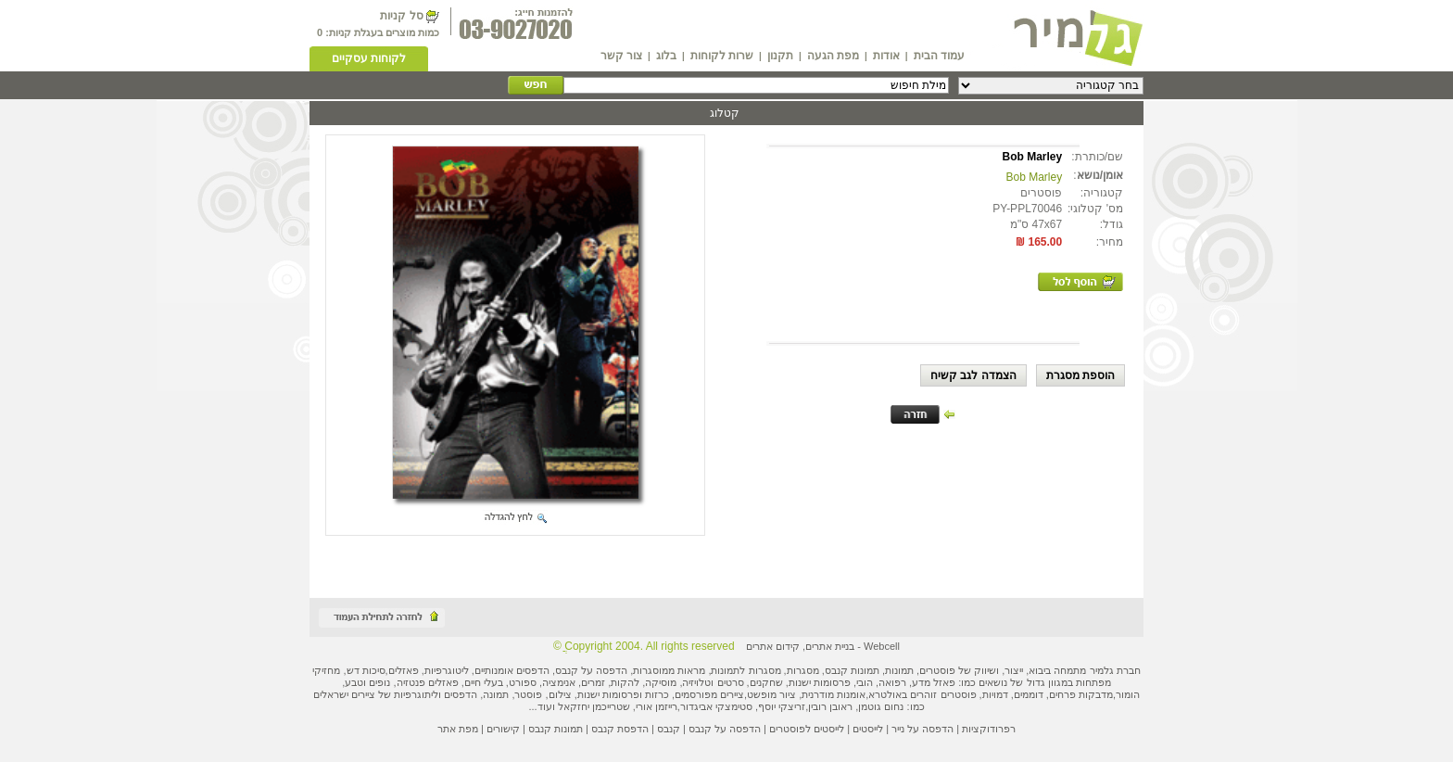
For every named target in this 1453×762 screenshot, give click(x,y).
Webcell (882, 646)
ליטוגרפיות (446, 670)
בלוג (666, 55)
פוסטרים (937, 670)
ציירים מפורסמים (709, 694)
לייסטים (868, 728)
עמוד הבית (939, 55)
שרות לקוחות (721, 55)
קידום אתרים (773, 646)
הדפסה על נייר (922, 728)
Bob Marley (1033, 177)
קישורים (503, 728)
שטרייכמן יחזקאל (594, 706)
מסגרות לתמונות (745, 670)
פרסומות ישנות (820, 682)
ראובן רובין (830, 706)
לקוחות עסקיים (369, 58)
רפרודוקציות (989, 728)
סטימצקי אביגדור (716, 706)
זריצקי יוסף (781, 706)
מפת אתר (457, 728)
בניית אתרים (829, 646)
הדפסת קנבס (620, 728)
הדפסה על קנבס (591, 670)
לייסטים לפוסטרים (806, 728)
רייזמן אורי (656, 706)
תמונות (899, 670)
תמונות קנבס (555, 728)
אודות (886, 55)
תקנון (780, 55)
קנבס (668, 728)
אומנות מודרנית (833, 694)
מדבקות (1096, 694)
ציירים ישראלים (344, 694)
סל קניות (401, 15)
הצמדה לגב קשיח (973, 375)
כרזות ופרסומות (635, 694)
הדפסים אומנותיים (512, 670)
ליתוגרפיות (416, 694)
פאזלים (403, 670)
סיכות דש (366, 670)
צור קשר (621, 55)
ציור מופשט (771, 694)
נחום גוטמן (880, 706)
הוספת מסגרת (1080, 375)
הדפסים (460, 694)
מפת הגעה (833, 55)
